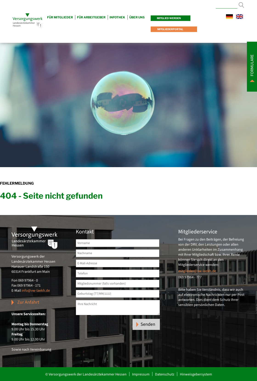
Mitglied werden (169, 18)
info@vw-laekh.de (36, 290)
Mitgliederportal (170, 29)
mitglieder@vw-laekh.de (197, 270)
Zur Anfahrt (28, 302)
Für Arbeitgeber (91, 17)
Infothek (117, 17)
